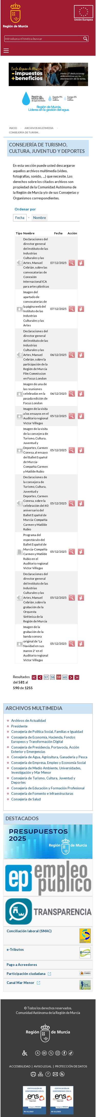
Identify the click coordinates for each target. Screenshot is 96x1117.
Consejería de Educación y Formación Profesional (47, 788)
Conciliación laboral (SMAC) (29, 931)
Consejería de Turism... (24, 132)
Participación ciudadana (30, 974)
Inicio (13, 128)
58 (52, 677)
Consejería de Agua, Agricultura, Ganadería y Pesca (49, 757)
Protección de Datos (71, 1066)
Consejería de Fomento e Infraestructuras (42, 793)
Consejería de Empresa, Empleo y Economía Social (48, 763)
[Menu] (6, 51)
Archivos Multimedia (39, 128)
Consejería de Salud (26, 799)
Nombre (39, 218)
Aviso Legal (43, 1066)
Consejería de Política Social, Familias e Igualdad (47, 732)
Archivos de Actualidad (28, 720)
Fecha (20, 218)
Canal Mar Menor (24, 983)
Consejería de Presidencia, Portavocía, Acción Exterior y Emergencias (45, 749)
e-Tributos (15, 949)
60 (65, 677)
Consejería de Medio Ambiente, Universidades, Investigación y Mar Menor (46, 770)
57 (46, 677)
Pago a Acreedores (22, 965)
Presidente (19, 726)
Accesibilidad (19, 1066)
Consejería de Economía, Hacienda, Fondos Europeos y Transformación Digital (43, 739)
